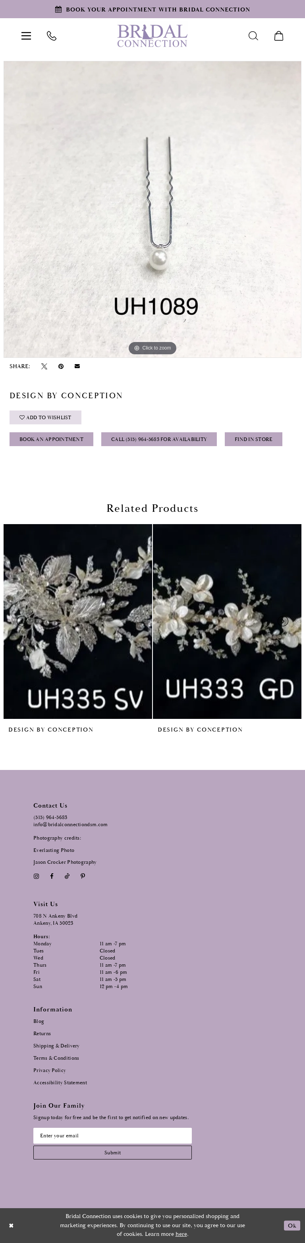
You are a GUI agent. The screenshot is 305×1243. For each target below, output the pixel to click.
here (181, 1234)
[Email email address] (112, 1136)
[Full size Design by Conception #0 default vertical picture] (152, 209)
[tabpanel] (152, 209)
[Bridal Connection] (152, 36)
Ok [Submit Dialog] (292, 1225)
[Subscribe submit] (112, 1152)
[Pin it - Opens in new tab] (61, 366)
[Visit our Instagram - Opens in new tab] (36, 876)
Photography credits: (57, 838)
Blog (38, 1021)
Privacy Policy (49, 1070)
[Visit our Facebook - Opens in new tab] (52, 876)
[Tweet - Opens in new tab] (44, 366)
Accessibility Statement (60, 1083)
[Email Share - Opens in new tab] (77, 366)
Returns (42, 1033)
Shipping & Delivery (56, 1046)
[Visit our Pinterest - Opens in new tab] (83, 876)
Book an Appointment (51, 439)
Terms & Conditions (56, 1058)
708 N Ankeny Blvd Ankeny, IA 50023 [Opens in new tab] (55, 920)
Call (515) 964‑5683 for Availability (159, 439)
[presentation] (78, 621)
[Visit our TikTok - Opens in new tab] (67, 876)
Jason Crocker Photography (65, 862)
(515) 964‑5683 (50, 817)
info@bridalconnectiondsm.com (70, 824)
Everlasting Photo (53, 850)
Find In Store (253, 439)
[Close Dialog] (11, 1225)
